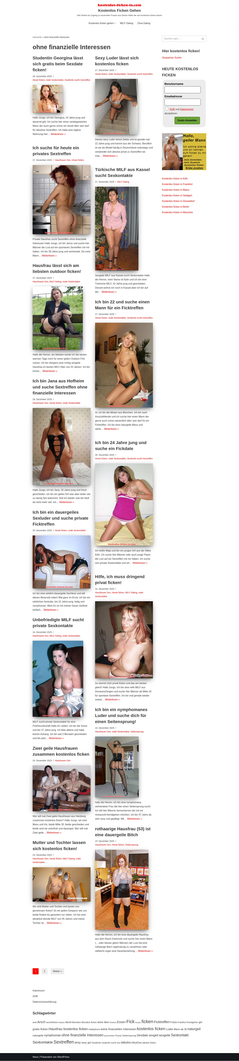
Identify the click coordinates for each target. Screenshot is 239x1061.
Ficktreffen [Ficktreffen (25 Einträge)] (162, 1022)
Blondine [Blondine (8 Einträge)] (76, 1022)
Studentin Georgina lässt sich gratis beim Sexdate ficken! (58, 64)
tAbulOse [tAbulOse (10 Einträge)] (136, 1042)
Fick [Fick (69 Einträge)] (130, 1021)
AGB (35, 996)
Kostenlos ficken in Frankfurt (177, 184)
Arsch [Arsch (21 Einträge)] (41, 1022)
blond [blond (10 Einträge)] (68, 1022)
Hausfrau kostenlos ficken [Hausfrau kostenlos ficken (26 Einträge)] (68, 1029)
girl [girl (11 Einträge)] (200, 1022)
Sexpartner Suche (172, 57)
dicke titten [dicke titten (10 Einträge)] (103, 1022)
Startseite (37, 37)
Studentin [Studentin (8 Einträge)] (96, 1043)
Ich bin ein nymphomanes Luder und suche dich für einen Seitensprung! (121, 715)
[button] (115, 23)
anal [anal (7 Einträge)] (35, 1022)
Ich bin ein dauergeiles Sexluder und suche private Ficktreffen (60, 518)
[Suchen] (181, 38)
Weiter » (57, 971)
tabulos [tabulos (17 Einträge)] (126, 1042)
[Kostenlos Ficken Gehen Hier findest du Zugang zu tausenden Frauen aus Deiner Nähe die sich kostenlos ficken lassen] (119, 10)
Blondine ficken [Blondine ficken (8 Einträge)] (89, 1022)
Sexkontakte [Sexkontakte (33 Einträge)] (43, 1042)
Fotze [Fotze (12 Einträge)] (173, 1022)
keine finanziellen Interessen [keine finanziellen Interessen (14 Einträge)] (118, 1029)
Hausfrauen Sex (63, 160)
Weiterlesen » (58, 138)
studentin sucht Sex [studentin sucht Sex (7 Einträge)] (111, 1043)
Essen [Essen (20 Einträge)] (121, 1022)
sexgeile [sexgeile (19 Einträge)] (164, 1035)
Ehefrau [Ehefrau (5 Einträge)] (113, 1023)
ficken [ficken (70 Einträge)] (147, 1021)
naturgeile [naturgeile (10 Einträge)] (38, 1035)
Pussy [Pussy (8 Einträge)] (118, 1035)
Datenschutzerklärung (44, 1002)
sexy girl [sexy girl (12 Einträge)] (86, 1042)
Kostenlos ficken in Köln (175, 179)
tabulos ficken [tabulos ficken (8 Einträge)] (149, 1043)
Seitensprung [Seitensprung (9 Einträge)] (129, 1035)
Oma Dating (143, 23)
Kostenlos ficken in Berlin (175, 207)
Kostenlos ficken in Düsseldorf (178, 201)
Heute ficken (39, 80)
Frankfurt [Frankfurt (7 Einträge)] (182, 1022)
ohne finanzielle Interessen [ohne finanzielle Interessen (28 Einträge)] (82, 1035)
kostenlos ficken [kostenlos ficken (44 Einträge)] (151, 1029)
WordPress (63, 1057)
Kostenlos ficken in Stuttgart (177, 196)
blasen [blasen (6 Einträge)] (62, 1022)
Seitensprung (137, 731)
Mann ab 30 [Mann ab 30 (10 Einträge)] (180, 1029)
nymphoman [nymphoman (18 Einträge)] (52, 1035)
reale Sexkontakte (55, 80)
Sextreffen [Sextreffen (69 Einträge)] (64, 1042)
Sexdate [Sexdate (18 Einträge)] (142, 1035)
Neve (35, 1057)
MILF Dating (126, 23)
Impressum (39, 990)
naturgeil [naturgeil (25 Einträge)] (193, 1029)
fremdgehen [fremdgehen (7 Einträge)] (192, 1022)
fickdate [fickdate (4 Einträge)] (138, 1023)
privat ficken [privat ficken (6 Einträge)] (109, 1036)
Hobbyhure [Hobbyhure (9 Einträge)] (94, 1029)
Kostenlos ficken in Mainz (176, 190)
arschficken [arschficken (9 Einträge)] (52, 1022)
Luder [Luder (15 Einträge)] (169, 1029)
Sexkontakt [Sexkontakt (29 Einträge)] (180, 1035)
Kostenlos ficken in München (177, 213)
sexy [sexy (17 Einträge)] (78, 1042)
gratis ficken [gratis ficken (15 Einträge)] (40, 1029)
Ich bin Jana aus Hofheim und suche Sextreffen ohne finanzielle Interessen (60, 387)
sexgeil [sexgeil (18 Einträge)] (153, 1035)
